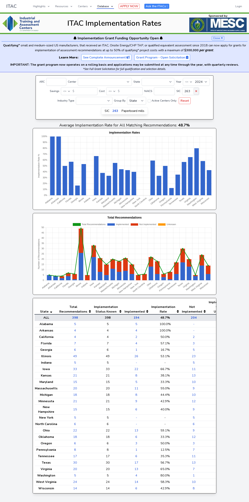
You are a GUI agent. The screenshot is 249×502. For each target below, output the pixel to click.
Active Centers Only (164, 101)
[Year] (196, 82)
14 (136, 482)
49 (75, 356)
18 (75, 395)
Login (238, 6)
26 (136, 356)
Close (218, 38)
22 (136, 369)
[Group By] (136, 101)
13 (194, 375)
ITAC (11, 6)
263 (115, 111)
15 (75, 382)
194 (136, 318)
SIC (178, 91)
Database (105, 6)
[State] (158, 82)
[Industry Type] (94, 101)
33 (75, 369)
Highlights (41, 6)
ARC (42, 82)
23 (194, 356)
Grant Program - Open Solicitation (162, 57)
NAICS (148, 91)
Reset (185, 101)
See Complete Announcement (106, 57)
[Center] (105, 82)
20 (75, 388)
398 (75, 318)
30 (75, 462)
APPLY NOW (129, 6)
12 (194, 401)
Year (178, 82)
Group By (119, 101)
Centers (85, 6)
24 (75, 482)
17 (75, 456)
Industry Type (66, 101)
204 (194, 318)
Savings (54, 91)
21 (75, 375)
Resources (64, 6)
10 (194, 382)
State (136, 82)
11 (194, 369)
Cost (102, 91)
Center (72, 82)
